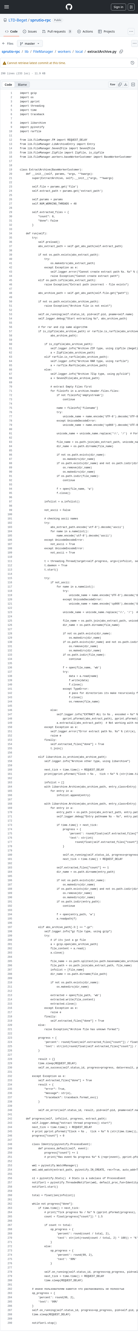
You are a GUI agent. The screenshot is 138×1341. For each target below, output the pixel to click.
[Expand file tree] (7, 43)
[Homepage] (69, 6)
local (79, 51)
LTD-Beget (18, 20)
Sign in (118, 7)
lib (27, 51)
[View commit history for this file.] (132, 63)
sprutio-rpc (40, 20)
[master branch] (30, 43)
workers (64, 51)
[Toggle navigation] (6, 7)
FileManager (43, 51)
